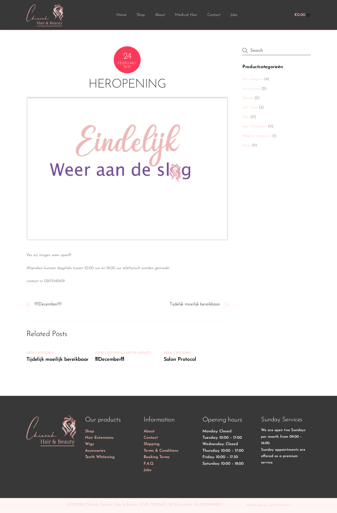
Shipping (152, 444)
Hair (245, 117)
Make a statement (256, 136)
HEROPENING (127, 84)
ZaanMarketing (279, 505)
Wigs (246, 145)
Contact (213, 15)
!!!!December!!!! (48, 304)
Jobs (233, 15)
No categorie (252, 79)
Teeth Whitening (100, 457)
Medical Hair (186, 15)
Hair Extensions (254, 126)
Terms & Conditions (161, 451)
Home (121, 15)
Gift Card (250, 108)
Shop (141, 15)
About (160, 15)
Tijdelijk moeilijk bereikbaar (195, 304)
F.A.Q (148, 464)
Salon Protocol (180, 359)
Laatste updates (137, 352)
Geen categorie (40, 352)
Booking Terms (157, 457)
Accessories (251, 89)
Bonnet (247, 98)
